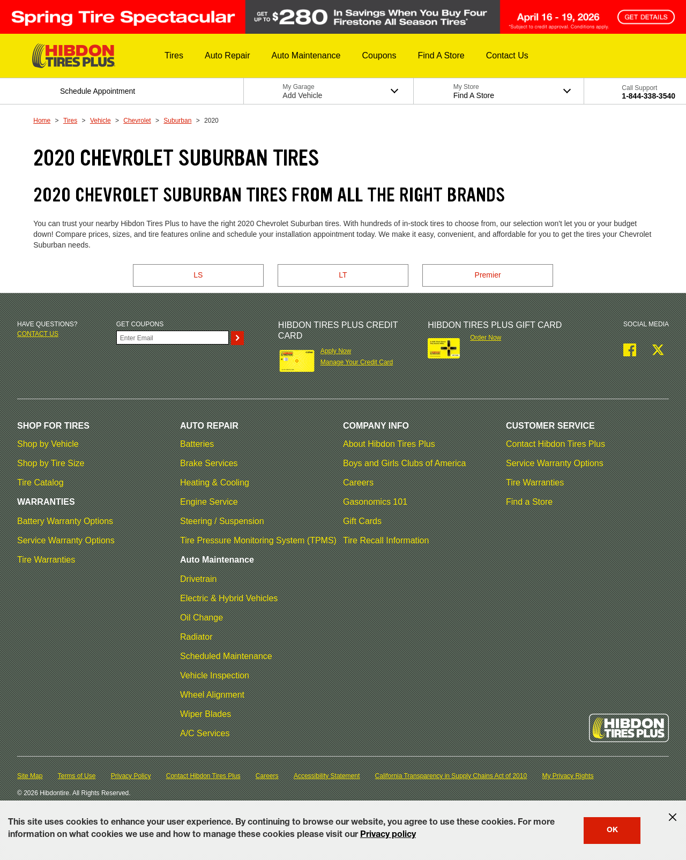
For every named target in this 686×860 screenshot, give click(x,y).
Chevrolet (137, 120)
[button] (174, 55)
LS (198, 275)
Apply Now (335, 351)
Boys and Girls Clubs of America (404, 463)
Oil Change (201, 617)
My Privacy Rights (567, 776)
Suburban (177, 120)
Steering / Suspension (222, 521)
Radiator (196, 636)
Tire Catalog (40, 482)
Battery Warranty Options (65, 521)
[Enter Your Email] (172, 338)
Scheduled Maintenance (226, 656)
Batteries (197, 443)
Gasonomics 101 (375, 501)
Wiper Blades (205, 714)
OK (612, 830)
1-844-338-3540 (648, 96)
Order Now (485, 337)
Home (41, 120)
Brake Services (209, 463)
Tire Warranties (46, 559)
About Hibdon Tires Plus (389, 443)
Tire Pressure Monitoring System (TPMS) (258, 540)
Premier (488, 275)
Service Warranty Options (66, 540)
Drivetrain (198, 579)
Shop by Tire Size (50, 463)
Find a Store (529, 501)
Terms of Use (77, 776)
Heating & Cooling (214, 482)
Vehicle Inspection (214, 675)
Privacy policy (388, 835)
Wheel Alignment (212, 694)
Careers (358, 482)
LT (343, 275)
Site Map (29, 776)
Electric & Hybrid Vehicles (229, 598)
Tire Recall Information (386, 540)
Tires (70, 120)
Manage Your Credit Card (356, 362)
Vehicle (100, 120)
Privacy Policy (131, 776)
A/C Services (204, 733)
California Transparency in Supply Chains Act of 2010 (451, 776)
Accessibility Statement (327, 776)
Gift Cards (362, 521)
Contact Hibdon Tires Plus (555, 443)
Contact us (37, 334)
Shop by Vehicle (48, 443)
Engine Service (209, 501)
